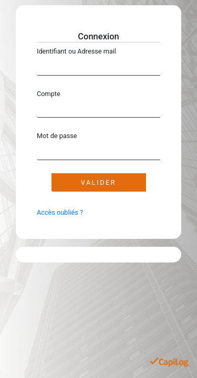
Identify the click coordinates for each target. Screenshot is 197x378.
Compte (48, 94)
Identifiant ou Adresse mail (76, 51)
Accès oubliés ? (60, 212)
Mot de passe (57, 136)
